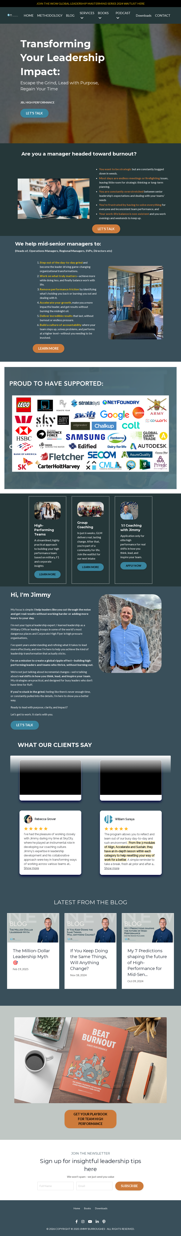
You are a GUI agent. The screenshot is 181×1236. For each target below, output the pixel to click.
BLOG (70, 15)
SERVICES (87, 15)
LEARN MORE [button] (47, 574)
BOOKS (103, 15)
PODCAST (123, 15)
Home (77, 1208)
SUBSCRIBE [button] (129, 1186)
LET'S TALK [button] (24, 725)
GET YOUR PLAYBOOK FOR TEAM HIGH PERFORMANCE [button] (90, 1119)
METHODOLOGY (49, 15)
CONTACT (162, 15)
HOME (29, 15)
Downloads (143, 15)
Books (87, 1208)
